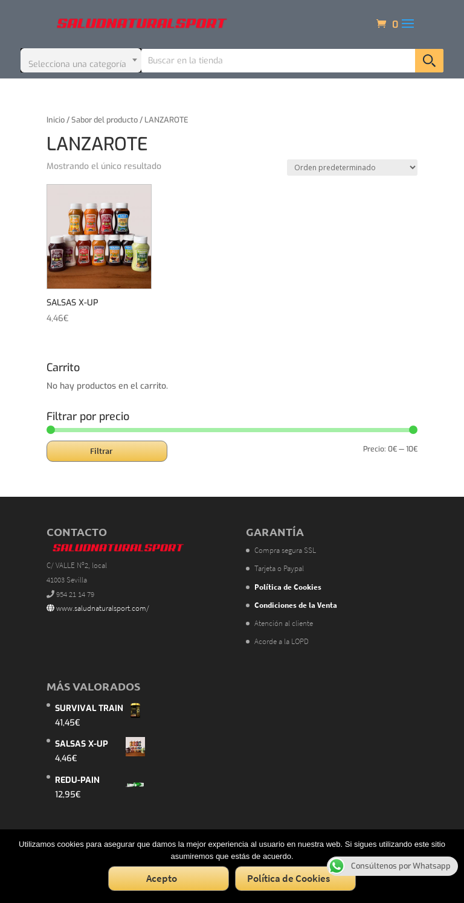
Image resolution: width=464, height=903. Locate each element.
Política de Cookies (288, 878)
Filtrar (101, 450)
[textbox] (81, 60)
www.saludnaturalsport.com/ (98, 608)
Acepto (161, 878)
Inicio (56, 120)
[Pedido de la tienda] (352, 167)
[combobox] (81, 60)
